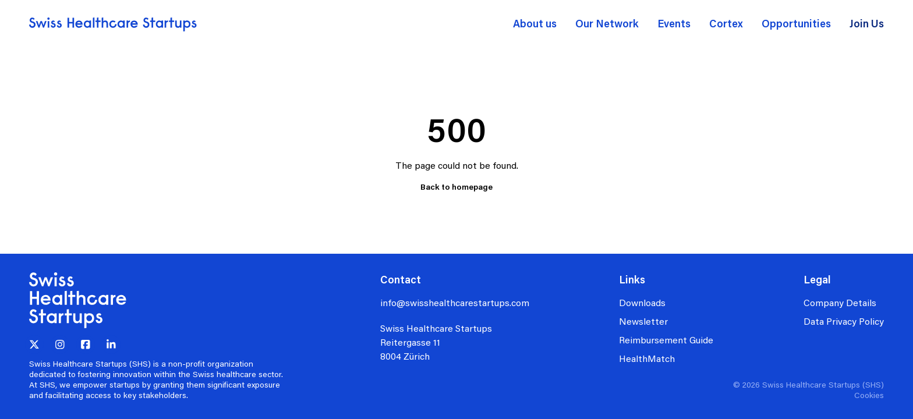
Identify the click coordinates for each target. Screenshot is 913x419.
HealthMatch (647, 358)
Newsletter (643, 321)
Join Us (867, 23)
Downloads (642, 302)
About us (535, 23)
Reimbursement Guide (666, 339)
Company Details (840, 302)
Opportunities (796, 23)
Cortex (726, 23)
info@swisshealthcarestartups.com (454, 302)
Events (674, 23)
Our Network (607, 23)
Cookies (869, 394)
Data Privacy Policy (844, 321)
